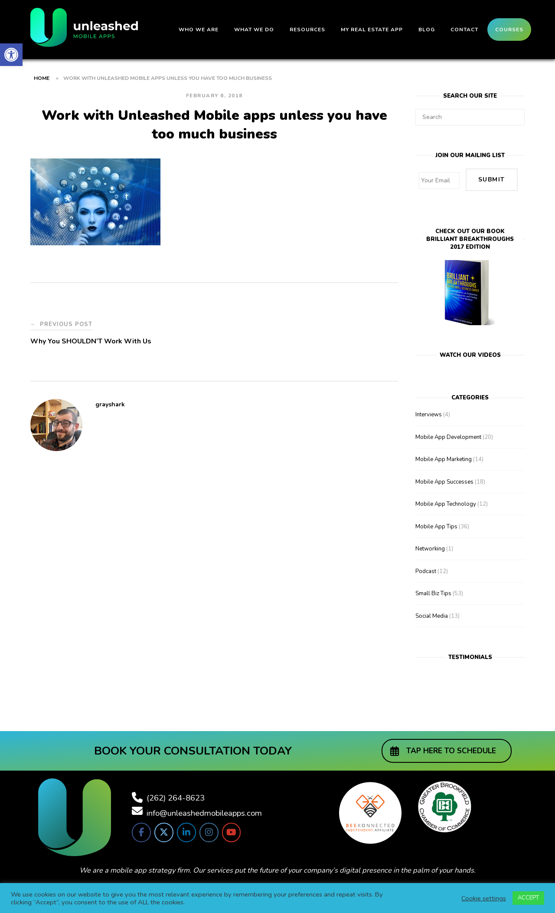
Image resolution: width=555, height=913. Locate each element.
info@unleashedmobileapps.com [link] (204, 807)
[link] (11, 54)
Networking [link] (430, 543)
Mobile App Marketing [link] (443, 453)
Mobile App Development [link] (448, 431)
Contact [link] (464, 29)
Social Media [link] (431, 610)
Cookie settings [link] (483, 898)
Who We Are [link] (199, 29)
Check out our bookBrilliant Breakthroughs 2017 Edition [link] (470, 233)
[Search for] (470, 117)
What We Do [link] (254, 29)
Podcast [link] (425, 565)
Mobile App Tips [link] (436, 520)
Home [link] (41, 78)
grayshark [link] (110, 404)
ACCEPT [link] (528, 898)
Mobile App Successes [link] (444, 476)
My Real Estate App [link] (372, 29)
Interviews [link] (428, 408)
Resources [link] (307, 29)
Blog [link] (426, 29)
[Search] (515, 113)
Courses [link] (509, 29)
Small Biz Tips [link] (433, 587)
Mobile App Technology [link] (445, 498)
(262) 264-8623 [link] (176, 792)
